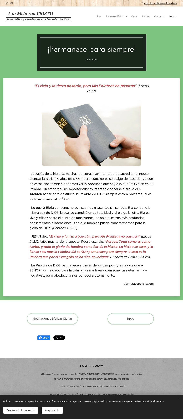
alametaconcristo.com (139, 284)
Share (44, 337)
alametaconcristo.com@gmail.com (160, 3)
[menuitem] (98, 16)
